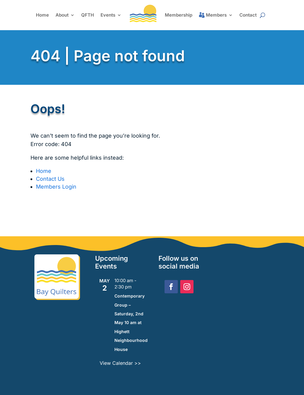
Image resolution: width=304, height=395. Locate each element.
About (62, 15)
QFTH (87, 15)
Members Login (56, 186)
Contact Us (50, 179)
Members (216, 15)
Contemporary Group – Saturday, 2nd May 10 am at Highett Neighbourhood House (131, 322)
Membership (178, 15)
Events (108, 15)
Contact (248, 15)
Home (42, 15)
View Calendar (117, 363)
